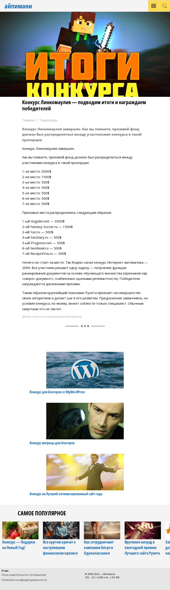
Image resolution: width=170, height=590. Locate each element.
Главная (28, 120)
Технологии (48, 120)
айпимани (18, 5)
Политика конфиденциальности (24, 580)
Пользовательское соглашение (24, 575)
